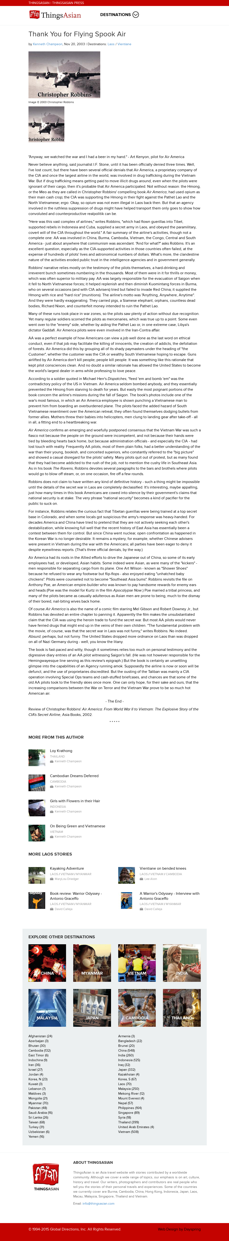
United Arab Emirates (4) (136, 1127)
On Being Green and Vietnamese (77, 826)
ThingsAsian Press (68, 3)
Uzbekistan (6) (38, 1132)
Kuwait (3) (35, 1084)
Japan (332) (126, 1070)
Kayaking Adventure (67, 868)
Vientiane (124, 44)
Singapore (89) (129, 1113)
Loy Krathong (61, 750)
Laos (111, 44)
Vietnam (56, 832)
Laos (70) (124, 1084)
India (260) (126, 1055)
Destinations (115, 14)
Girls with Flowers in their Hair (75, 801)
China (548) (126, 1051)
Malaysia (47, 1018)
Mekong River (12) (131, 1094)
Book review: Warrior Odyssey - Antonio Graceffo (76, 896)
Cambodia (58, 782)
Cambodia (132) (39, 1051)
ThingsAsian (39, 3)
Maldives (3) (37, 1094)
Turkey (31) (36, 1127)
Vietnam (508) (128, 1132)
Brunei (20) (126, 1046)
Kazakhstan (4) (128, 1074)
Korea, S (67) (127, 1079)
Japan (92, 1018)
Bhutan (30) (36, 1046)
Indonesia (58, 807)
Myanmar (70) (38, 1103)
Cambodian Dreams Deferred (74, 776)
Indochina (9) (37, 1060)
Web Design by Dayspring (179, 1229)
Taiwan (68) (36, 1122)
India (182, 973)
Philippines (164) (130, 1108)
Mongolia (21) (37, 1098)
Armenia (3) (126, 1036)
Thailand (57, 756)
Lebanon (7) (36, 1089)
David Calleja (64, 909)
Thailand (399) (128, 1122)
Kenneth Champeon (47, 44)
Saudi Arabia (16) (40, 1113)
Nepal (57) (125, 1103)
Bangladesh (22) (130, 1041)
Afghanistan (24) (40, 1036)
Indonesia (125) (129, 1060)
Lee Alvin (151, 879)
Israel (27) (35, 1070)
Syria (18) (124, 1117)
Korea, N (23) (37, 1079)
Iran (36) (34, 1065)
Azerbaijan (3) (38, 1041)
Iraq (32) (124, 1065)
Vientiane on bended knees (163, 868)
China (47, 973)
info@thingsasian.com (98, 1204)
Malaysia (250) (128, 1089)
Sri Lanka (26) (38, 1117)
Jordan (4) (35, 1074)
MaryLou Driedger (67, 879)
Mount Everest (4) (131, 1098)
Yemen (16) (36, 1137)
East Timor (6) (38, 1055)
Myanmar (83, 874)
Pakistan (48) (37, 1108)
